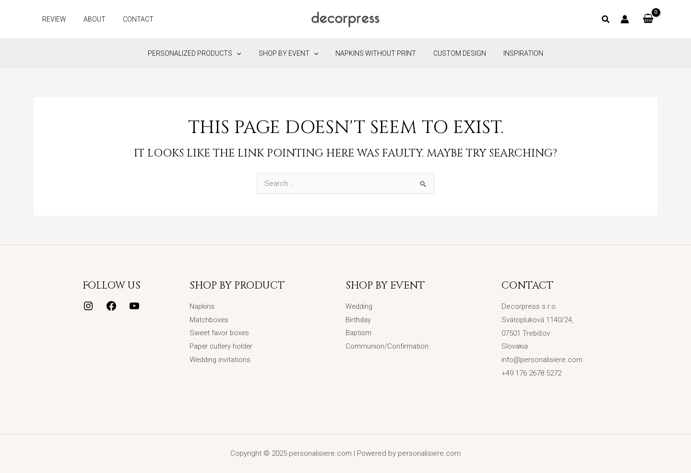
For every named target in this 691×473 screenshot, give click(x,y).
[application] (244, 53)
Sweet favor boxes (220, 333)
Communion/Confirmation (387, 346)
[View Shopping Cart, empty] (648, 19)
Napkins (202, 306)
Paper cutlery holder (222, 346)
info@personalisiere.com (542, 359)
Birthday (358, 319)
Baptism (359, 333)
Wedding (360, 306)
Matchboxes (210, 319)
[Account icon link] (624, 19)
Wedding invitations (221, 359)
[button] (606, 20)
